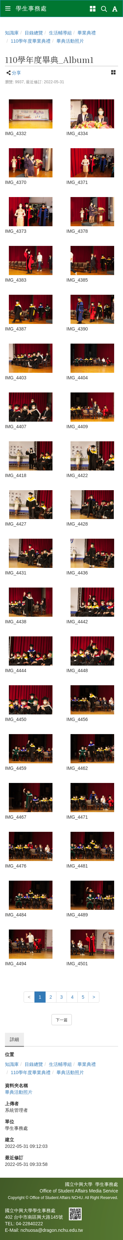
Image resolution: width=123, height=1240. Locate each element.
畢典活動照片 (70, 41)
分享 (16, 72)
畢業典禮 (86, 32)
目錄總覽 (34, 32)
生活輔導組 (60, 32)
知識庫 (12, 32)
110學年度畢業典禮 (31, 41)
